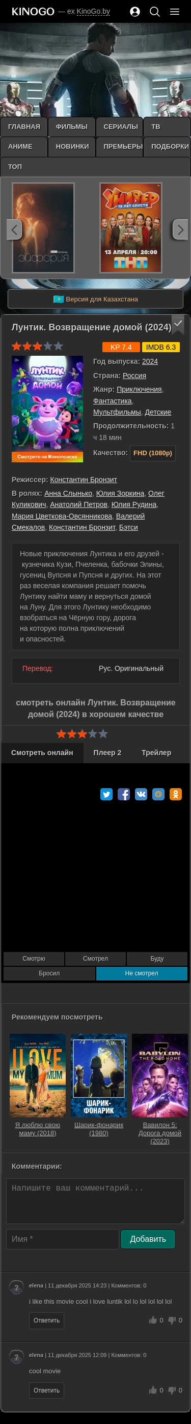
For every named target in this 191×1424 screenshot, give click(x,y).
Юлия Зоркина (120, 493)
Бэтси (128, 527)
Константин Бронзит (83, 480)
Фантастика (112, 401)
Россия (134, 375)
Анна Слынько (68, 493)
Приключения (139, 389)
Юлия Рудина (134, 504)
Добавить (148, 1239)
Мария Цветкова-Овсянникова (62, 516)
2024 (150, 361)
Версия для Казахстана (95, 299)
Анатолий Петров (78, 504)
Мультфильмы (117, 412)
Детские (158, 412)
